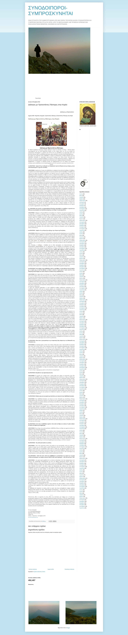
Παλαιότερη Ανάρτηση (69, 569)
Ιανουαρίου (81, 202)
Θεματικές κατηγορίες (39, 115)
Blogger (68, 627)
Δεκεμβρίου (81, 203)
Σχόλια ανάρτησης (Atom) (39, 571)
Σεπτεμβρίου (82, 208)
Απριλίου (81, 197)
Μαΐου (80, 195)
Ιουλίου (81, 212)
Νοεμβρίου (81, 205)
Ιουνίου (81, 194)
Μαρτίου (81, 199)
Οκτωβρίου (81, 207)
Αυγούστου (81, 210)
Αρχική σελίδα (31, 115)
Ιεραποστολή (48, 115)
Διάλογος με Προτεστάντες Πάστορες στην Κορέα (62, 115)
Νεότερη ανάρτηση (33, 569)
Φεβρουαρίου (82, 200)
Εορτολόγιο (38, 98)
